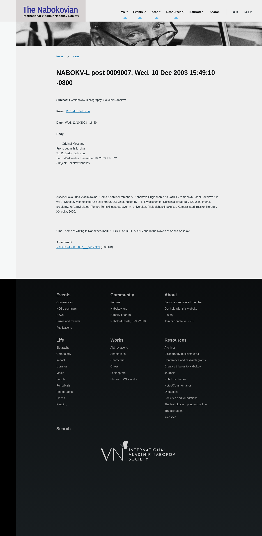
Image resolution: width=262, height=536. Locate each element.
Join (235, 11)
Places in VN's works (124, 379)
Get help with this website (180, 308)
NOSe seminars (66, 308)
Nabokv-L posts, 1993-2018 (128, 321)
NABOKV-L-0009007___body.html (78, 247)
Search (63, 428)
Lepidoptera (118, 372)
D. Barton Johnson (78, 111)
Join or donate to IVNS (178, 321)
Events (63, 294)
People (60, 379)
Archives (169, 347)
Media (60, 372)
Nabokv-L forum (121, 314)
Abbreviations (119, 347)
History (168, 314)
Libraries (61, 366)
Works (117, 340)
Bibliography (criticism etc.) (181, 353)
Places (60, 398)
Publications (64, 327)
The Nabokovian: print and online (185, 404)
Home (59, 56)
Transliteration (173, 410)
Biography (62, 347)
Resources (175, 340)
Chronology (63, 353)
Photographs (64, 391)
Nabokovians (119, 308)
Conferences (64, 302)
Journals (169, 372)
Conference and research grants (185, 360)
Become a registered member (183, 302)
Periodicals (63, 385)
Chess (115, 366)
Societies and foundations (180, 398)
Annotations (118, 353)
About (170, 294)
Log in (248, 11)
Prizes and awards (68, 321)
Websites (170, 417)
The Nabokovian (50, 9)
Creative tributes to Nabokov (182, 366)
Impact (60, 360)
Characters (118, 360)
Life (60, 340)
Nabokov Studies (175, 379)
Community (122, 294)
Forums (115, 302)
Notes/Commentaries (177, 385)
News (76, 56)
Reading (61, 404)
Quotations (171, 391)
